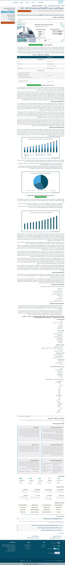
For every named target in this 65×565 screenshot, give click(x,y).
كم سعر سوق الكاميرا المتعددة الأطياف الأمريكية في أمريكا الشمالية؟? (50, 527)
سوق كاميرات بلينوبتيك (56, 536)
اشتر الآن (7, 12)
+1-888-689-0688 (12, 547)
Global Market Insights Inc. (49, 560)
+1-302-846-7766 (12, 548)
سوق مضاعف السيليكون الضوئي (55, 537)
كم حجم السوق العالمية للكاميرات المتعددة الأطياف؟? (53, 519)
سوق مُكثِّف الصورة (35, 536)
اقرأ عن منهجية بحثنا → (24, 514)
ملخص (40, 14)
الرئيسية (62, 5)
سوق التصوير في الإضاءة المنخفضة (32, 537)
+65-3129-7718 (12, 549)
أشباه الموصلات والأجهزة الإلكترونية (54, 5)
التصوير (45, 5)
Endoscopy (40, 307)
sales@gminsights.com (11, 550)
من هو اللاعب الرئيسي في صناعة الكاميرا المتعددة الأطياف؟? (52, 530)
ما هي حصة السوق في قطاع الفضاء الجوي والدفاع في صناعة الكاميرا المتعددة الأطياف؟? (47, 525)
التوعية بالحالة (52, 167)
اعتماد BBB (50, 480)
